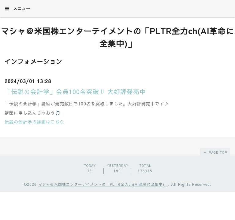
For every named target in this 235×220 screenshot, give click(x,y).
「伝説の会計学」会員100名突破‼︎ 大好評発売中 (75, 91)
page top (215, 152)
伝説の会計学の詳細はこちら (34, 122)
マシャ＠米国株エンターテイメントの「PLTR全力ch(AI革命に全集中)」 (103, 184)
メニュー (17, 8)
